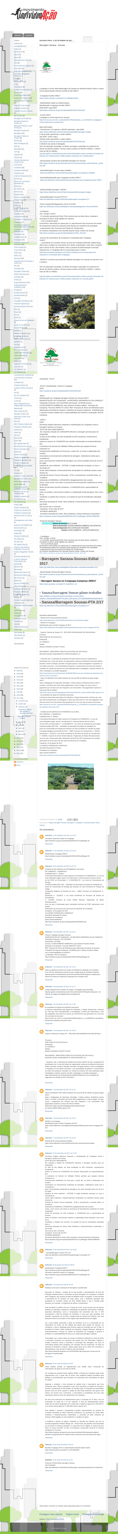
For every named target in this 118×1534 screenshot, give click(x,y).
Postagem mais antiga (93, 1514)
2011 (18, 753)
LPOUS (16, 398)
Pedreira (17, 473)
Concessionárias (20, 216)
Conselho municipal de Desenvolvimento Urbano (23, 226)
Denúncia (17, 258)
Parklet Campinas (20, 457)
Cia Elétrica (18, 189)
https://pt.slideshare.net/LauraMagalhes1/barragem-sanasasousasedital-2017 (69, 567)
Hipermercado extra (21, 339)
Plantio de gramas (20, 496)
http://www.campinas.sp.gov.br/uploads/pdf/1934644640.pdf (60, 755)
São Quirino (18, 578)
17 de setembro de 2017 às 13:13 (64, 835)
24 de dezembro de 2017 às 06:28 (65, 1249)
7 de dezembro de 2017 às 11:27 (64, 986)
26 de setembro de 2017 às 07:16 (64, 866)
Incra (16, 344)
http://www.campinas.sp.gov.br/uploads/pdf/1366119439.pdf (62, 110)
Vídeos (16, 630)
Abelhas (17, 43)
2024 (18, 677)
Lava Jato (17, 366)
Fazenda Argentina (20, 304)
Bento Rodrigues (20, 143)
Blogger (63, 1528)
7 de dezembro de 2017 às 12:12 (64, 1089)
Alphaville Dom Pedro (21, 60)
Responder (49, 844)
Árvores (16, 92)
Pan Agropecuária (20, 443)
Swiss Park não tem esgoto (23, 605)
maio (20, 728)
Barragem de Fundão (21, 118)
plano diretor (18, 484)
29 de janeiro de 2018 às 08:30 (63, 1265)
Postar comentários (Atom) (55, 1519)
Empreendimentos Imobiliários (20, 286)
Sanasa (16, 569)
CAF (15, 152)
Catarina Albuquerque (21, 176)
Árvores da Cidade (20, 95)
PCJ (15, 470)
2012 (18, 750)
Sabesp (16, 564)
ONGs (16, 432)
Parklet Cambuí (19, 454)
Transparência (19, 618)
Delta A (16, 255)
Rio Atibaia (18, 539)
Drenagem (17, 268)
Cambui (16, 165)
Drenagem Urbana (20, 271)
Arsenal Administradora (22, 90)
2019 (18, 692)
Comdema (17, 214)
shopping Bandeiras (21, 589)
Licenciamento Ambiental (22, 375)
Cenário (16, 179)
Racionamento (19, 528)
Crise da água (19, 247)
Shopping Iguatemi (20, 594)
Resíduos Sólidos (20, 536)
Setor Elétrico (18, 586)
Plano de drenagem (21, 481)
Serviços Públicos (20, 583)
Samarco (17, 567)
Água (16, 57)
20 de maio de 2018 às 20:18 (63, 1444)
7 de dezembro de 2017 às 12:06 (64, 1030)
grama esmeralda (20, 336)
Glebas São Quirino (21, 333)
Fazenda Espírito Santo (91, 823)
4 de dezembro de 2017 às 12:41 (64, 932)
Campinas (17, 167)
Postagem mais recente (50, 1514)
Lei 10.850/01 (19, 369)
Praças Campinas (20, 507)
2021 (18, 686)
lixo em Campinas (20, 395)
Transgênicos (18, 616)
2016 (18, 738)
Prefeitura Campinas (21, 513)
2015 (18, 741)
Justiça (16, 361)
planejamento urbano (21, 479)
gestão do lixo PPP (20, 325)
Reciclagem (18, 530)
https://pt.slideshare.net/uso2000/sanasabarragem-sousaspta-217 (64, 199)
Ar (15, 84)
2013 (18, 747)
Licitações (17, 382)
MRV (16, 421)
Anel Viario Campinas (21, 71)
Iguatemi (17, 342)
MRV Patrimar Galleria (22, 424)
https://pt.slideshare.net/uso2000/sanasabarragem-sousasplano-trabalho (67, 173)
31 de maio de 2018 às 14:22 (63, 1460)
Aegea (51, 823)
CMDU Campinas (20, 208)
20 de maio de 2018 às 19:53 (63, 1363)
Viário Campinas (19, 627)
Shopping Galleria (20, 592)
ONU (16, 435)
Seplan (16, 580)
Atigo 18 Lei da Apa (21, 105)
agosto (20, 722)
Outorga (17, 438)
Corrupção (17, 240)
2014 (18, 744)
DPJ (15, 266)
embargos (17, 277)
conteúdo (28, 35)
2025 (18, 674)
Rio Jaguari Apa (19, 544)
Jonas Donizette (19, 355)
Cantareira (17, 173)
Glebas (16, 330)
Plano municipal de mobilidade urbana (20, 488)
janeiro (20, 734)
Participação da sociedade (23, 466)
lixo (15, 392)
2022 (18, 683)
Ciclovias (17, 192)
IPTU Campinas (19, 350)
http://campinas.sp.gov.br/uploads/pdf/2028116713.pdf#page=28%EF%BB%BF (70, 516)
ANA (15, 63)
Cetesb (16, 186)
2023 (18, 680)
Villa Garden (18, 635)
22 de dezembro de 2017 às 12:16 (65, 1153)
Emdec (16, 280)
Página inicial (72, 1514)
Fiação (16, 312)
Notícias (17, 430)
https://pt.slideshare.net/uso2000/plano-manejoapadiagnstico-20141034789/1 (69, 207)
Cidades (17, 203)
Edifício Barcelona (20, 274)
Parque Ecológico (20, 463)
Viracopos (17, 638)
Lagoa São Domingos (21, 364)
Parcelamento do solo (21, 446)
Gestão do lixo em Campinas (24, 320)
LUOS (16, 401)
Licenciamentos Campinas (23, 378)
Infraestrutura (18, 347)
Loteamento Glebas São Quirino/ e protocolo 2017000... (26, 711)
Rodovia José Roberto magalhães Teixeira (22, 548)
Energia (16, 290)
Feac (16, 309)
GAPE (16, 317)
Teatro (16, 613)
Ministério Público (20, 414)
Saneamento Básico (21, 575)
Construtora (18, 234)
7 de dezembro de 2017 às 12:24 (64, 1118)
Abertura (18, 35)
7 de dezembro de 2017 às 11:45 (64, 1004)
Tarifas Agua (18, 610)
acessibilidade (19, 46)
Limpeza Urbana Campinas (23, 388)
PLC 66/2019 (18, 502)
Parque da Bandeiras (21, 460)
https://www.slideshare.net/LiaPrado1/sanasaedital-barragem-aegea (65, 132)
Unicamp (17, 621)
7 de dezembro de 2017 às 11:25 (64, 967)
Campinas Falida (20, 170)
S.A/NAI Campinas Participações (20, 560)
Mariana (17, 408)
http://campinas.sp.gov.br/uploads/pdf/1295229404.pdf (60, 391)
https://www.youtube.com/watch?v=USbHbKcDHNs (59, 98)
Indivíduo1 (20, 762)
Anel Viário (18, 68)
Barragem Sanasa (60, 823)
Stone (18, 765)
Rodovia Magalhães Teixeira (24, 552)
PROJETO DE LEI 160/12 (23, 516)
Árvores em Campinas (22, 98)
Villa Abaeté (18, 632)
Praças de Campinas (21, 510)
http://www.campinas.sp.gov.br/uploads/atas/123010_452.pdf (63, 233)
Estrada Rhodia (19, 295)
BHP (15, 146)
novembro (22, 701)
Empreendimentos (20, 282)
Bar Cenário (18, 116)
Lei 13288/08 (18, 372)
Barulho (16, 141)
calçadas (17, 154)
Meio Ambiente (19, 411)
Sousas (42, 825)
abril (20, 731)
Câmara (17, 157)
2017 (18, 698)
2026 (18, 671)
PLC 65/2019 (18, 499)
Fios (15, 315)
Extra (16, 298)
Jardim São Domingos (21, 353)
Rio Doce (17, 542)
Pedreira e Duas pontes (22, 476)
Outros (16, 441)
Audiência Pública (20, 108)
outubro (21, 704)
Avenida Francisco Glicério (23, 111)
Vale (15, 624)
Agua (16, 54)
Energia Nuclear (19, 293)
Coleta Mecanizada (20, 211)
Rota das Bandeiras (21, 556)
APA (15, 79)
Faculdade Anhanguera (22, 301)
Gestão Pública (19, 328)
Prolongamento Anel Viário (23, 520)
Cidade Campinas (20, 197)
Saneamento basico (21, 572)
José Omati (18, 358)
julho (20, 725)
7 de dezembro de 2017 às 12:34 (64, 1138)
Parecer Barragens (20, 449)
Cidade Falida (19, 200)
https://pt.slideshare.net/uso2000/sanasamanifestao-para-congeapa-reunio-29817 (71, 180)
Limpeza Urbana (19, 385)
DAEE (16, 253)
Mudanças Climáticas (21, 427)
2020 (18, 689)
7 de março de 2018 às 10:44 (63, 1284)
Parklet (16, 452)
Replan (16, 533)
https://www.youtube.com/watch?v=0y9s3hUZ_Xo (58, 584)
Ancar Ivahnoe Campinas (23, 66)
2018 (18, 695)
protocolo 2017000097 (22, 525)
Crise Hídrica (18, 250)
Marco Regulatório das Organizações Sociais (22, 404)
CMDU (16, 205)
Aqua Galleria (19, 81)
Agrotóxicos (18, 52)
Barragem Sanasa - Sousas (24, 717)
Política (16, 505)
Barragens (70, 823)
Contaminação (19, 237)
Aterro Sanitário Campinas (23, 101)
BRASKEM (18, 149)
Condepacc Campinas (21, 219)
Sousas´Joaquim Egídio (22, 600)
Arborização (18, 87)
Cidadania (17, 194)
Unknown (48, 835)
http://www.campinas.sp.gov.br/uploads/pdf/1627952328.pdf (62, 141)
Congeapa (79, 823)
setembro (21, 707)
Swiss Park (18, 603)
